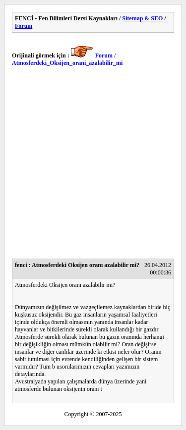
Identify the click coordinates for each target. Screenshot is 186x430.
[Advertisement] (93, 166)
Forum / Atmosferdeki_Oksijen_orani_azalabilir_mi (67, 59)
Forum (23, 25)
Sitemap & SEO (142, 18)
